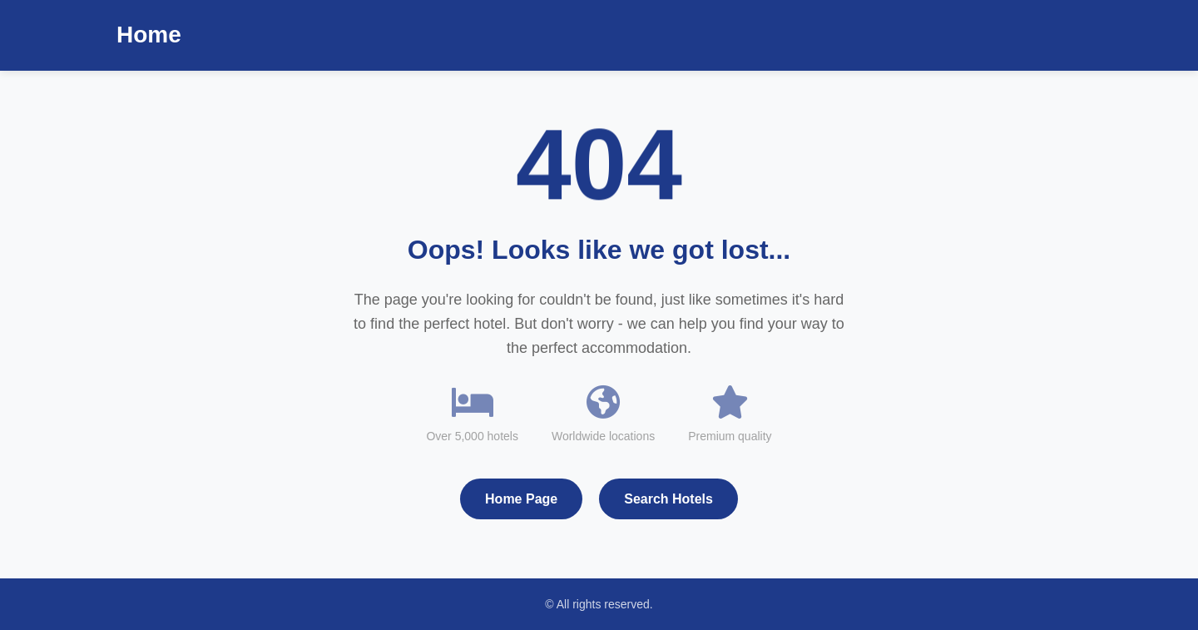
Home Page (521, 499)
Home (148, 34)
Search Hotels (668, 499)
